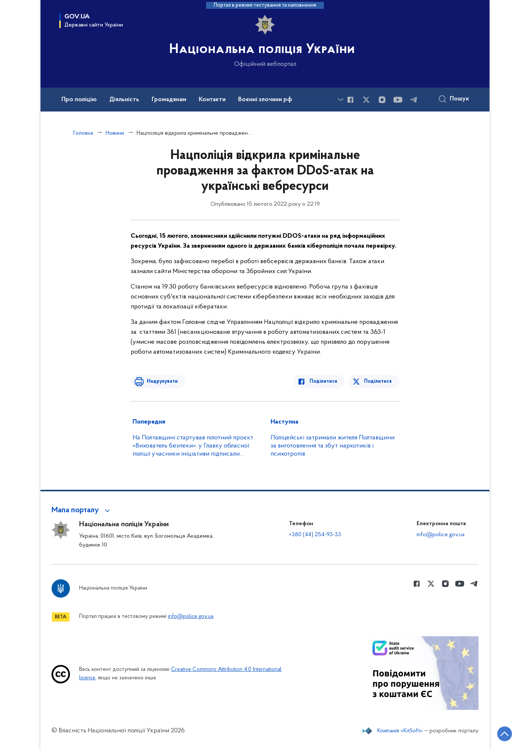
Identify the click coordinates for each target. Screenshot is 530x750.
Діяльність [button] (124, 99)
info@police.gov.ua (440, 535)
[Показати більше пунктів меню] (340, 100)
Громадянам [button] (169, 99)
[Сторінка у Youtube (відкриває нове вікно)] (397, 99)
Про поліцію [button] (79, 99)
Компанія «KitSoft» (400, 731)
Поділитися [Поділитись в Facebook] (325, 381)
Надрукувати (160, 381)
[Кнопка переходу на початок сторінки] (502, 733)
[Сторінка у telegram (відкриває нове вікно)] (413, 99)
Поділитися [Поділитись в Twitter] (378, 381)
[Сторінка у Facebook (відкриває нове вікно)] (350, 99)
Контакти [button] (212, 99)
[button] (82, 510)
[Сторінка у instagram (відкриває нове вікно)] (382, 99)
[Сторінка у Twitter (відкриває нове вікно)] (366, 99)
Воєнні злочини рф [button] (265, 99)
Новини (115, 133)
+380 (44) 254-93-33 (315, 535)
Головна (83, 133)
